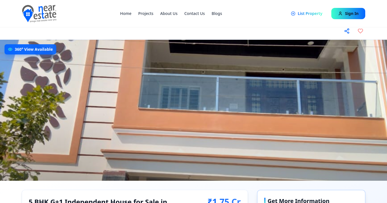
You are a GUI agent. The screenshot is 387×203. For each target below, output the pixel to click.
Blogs (217, 13)
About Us (169, 13)
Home (125, 13)
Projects (145, 13)
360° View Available (34, 49)
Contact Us (194, 13)
